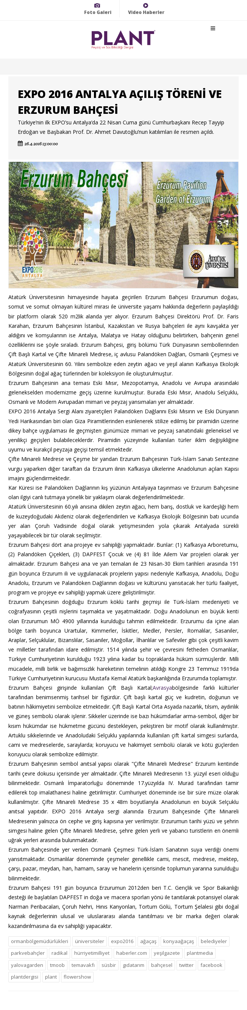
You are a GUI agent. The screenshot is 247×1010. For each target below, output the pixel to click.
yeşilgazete (167, 952)
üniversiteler (89, 941)
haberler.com (131, 952)
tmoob (57, 965)
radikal (59, 952)
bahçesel (161, 965)
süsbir (109, 965)
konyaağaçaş (178, 941)
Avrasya (162, 687)
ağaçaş (148, 941)
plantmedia (200, 952)
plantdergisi (24, 976)
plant (51, 976)
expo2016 (122, 941)
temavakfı (83, 965)
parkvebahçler (28, 952)
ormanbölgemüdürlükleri (39, 941)
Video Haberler (146, 9)
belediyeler (214, 941)
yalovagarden (27, 965)
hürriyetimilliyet (91, 952)
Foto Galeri (97, 9)
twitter (186, 965)
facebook (211, 965)
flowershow (77, 976)
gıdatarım (133, 965)
